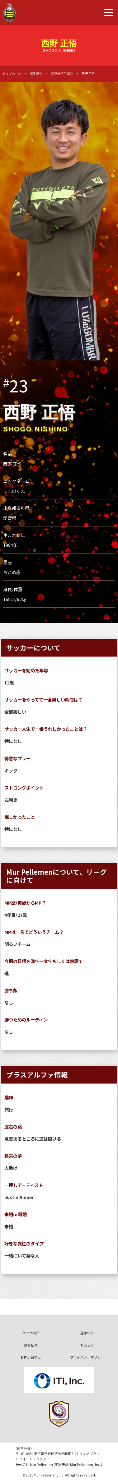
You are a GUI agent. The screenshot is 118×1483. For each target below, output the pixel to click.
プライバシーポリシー (87, 1357)
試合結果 (31, 1344)
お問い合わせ (31, 1357)
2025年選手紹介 (62, 74)
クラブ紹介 (30, 1332)
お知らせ (87, 1344)
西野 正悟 (88, 74)
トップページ (11, 74)
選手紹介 (36, 74)
